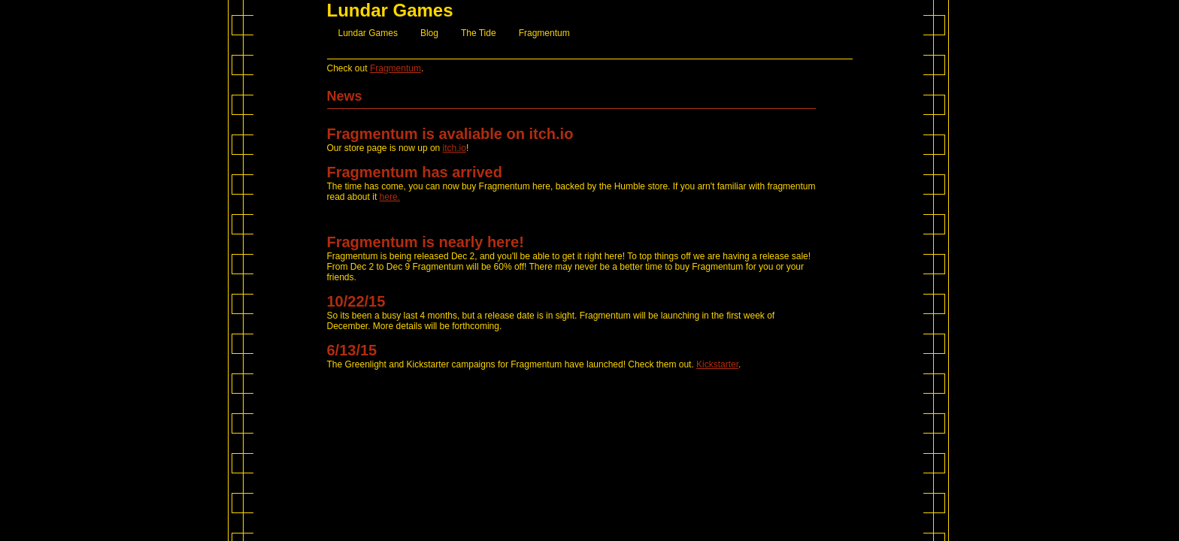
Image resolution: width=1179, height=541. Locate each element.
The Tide (478, 33)
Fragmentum (544, 33)
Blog (429, 33)
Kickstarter (717, 364)
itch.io (454, 148)
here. (390, 197)
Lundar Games (368, 33)
